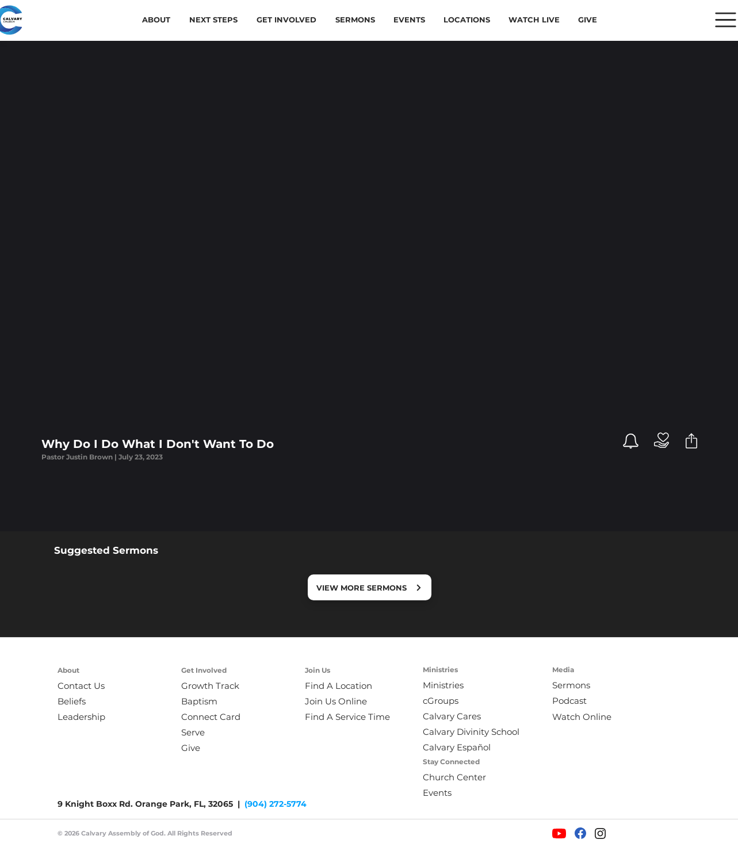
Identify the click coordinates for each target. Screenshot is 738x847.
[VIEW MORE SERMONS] (369, 587)
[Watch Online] (589, 717)
